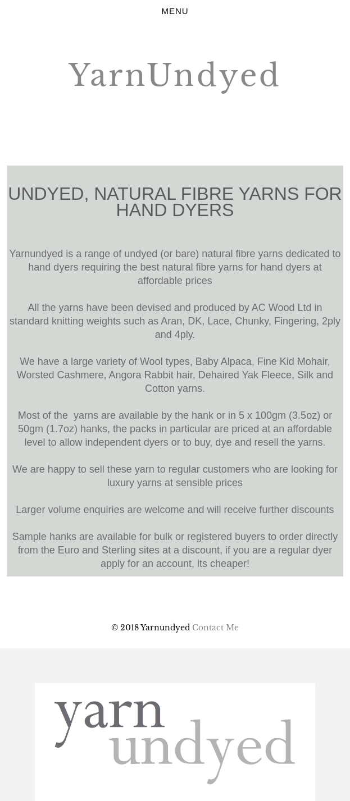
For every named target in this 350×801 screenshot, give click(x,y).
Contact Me (215, 628)
